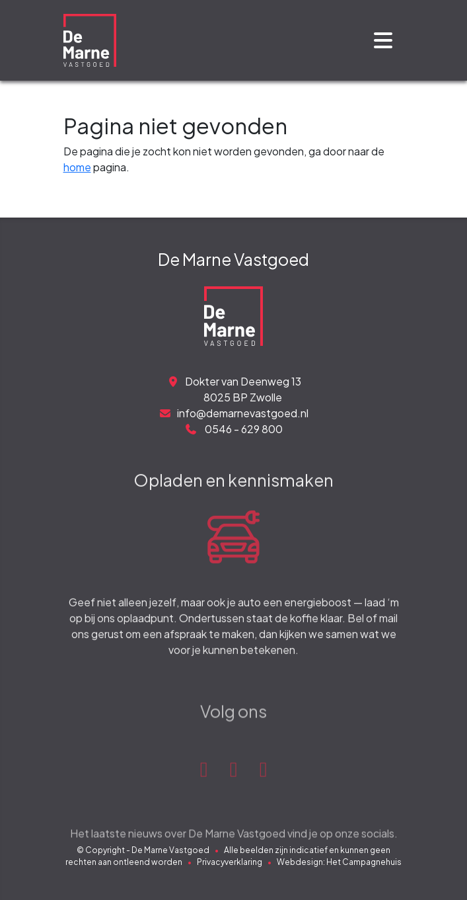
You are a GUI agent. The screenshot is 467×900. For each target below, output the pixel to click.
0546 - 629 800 (233, 429)
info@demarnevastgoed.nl (233, 413)
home (77, 167)
